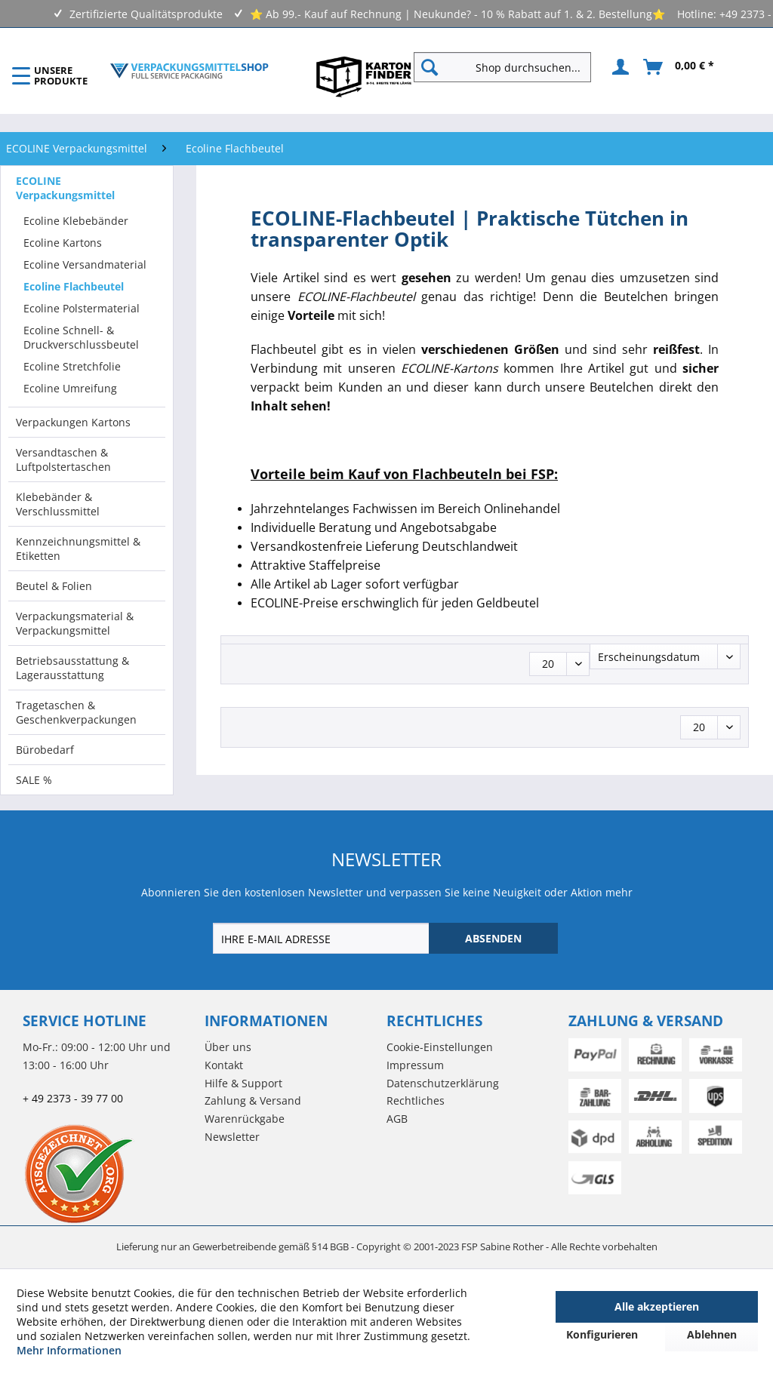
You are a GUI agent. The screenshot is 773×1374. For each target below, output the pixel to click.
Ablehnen (712, 1334)
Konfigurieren (602, 1334)
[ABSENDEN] (493, 938)
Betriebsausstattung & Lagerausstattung (72, 667)
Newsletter (232, 1137)
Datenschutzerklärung (442, 1083)
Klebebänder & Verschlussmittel (58, 504)
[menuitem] (508, 67)
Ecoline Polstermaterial (81, 308)
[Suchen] (429, 67)
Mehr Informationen (69, 1350)
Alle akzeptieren (656, 1306)
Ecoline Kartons (62, 242)
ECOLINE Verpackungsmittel (65, 188)
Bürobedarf (45, 749)
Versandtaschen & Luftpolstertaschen (63, 459)
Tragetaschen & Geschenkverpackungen (76, 712)
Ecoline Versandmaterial (84, 264)
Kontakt (224, 1065)
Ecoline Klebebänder (75, 221)
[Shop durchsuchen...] (502, 67)
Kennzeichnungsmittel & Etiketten (78, 548)
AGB (397, 1118)
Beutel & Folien (54, 586)
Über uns (228, 1047)
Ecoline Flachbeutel (73, 286)
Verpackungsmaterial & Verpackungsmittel (75, 623)
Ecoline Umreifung (70, 388)
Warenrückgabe (245, 1118)
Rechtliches (415, 1100)
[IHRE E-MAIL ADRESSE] (322, 938)
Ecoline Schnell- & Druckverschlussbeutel (81, 337)
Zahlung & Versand (253, 1100)
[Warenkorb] (679, 67)
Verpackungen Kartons (73, 422)
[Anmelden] (618, 67)
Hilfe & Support (243, 1083)
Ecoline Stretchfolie (72, 366)
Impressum (415, 1065)
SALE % (34, 780)
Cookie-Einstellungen (439, 1047)
